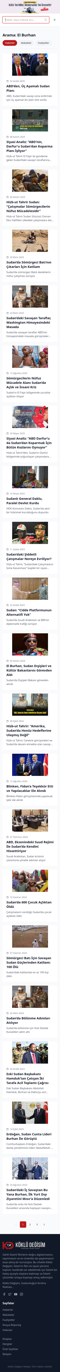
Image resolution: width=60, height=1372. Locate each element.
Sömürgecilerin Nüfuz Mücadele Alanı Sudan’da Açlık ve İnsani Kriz (26, 382)
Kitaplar (7, 1339)
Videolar (7, 1330)
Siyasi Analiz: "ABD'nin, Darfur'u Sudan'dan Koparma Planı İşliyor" (29, 146)
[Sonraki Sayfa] (44, 1224)
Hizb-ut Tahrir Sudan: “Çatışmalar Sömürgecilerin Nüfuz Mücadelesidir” (28, 206)
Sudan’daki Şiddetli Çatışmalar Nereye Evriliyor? (29, 556)
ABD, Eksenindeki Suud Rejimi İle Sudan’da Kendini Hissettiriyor (30, 846)
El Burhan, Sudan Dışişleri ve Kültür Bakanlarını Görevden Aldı (29, 670)
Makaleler (26, 42)
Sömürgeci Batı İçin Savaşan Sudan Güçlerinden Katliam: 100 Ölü (28, 962)
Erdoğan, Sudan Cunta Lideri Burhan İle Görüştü (29, 1136)
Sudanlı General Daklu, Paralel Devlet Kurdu (24, 500)
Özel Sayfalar (10, 1349)
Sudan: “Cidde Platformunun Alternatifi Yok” (29, 612)
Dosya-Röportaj (12, 1325)
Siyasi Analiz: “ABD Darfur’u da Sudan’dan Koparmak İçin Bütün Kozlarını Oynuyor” (29, 442)
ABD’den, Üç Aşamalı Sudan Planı (28, 88)
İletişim (7, 1354)
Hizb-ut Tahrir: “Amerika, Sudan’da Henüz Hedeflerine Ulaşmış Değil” (28, 730)
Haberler (10, 42)
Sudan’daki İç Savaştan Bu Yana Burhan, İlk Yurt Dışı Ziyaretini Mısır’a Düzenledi (28, 1194)
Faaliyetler (43, 42)
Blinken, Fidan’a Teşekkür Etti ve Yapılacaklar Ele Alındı (29, 788)
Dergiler (7, 1344)
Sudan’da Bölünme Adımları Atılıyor (28, 1020)
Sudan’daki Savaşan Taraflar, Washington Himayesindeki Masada (28, 322)
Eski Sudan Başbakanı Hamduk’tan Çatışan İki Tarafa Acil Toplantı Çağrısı (27, 1078)
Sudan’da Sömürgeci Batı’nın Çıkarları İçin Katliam (28, 264)
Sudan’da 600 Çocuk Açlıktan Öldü (29, 904)
